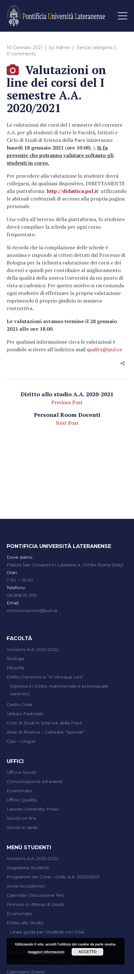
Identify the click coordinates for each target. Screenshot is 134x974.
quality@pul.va (104, 349)
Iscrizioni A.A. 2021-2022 (33, 649)
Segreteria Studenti (28, 867)
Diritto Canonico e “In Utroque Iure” (45, 676)
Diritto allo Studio (25, 922)
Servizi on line (21, 818)
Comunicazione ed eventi (34, 781)
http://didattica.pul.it (72, 191)
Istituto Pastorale (25, 713)
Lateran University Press (33, 809)
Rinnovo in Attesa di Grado (35, 904)
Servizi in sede (22, 827)
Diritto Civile (19, 704)
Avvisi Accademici (26, 885)
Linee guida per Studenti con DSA (47, 931)
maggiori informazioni (46, 952)
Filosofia (15, 667)
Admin (63, 47)
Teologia (15, 658)
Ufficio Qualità (21, 799)
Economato (19, 790)
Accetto (87, 952)
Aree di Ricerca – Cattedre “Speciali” (46, 732)
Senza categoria (94, 47)
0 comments (21, 54)
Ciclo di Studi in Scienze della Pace (44, 722)
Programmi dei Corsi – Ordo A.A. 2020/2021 (53, 876)
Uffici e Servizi (21, 772)
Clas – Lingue (21, 741)
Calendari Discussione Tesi (35, 895)
